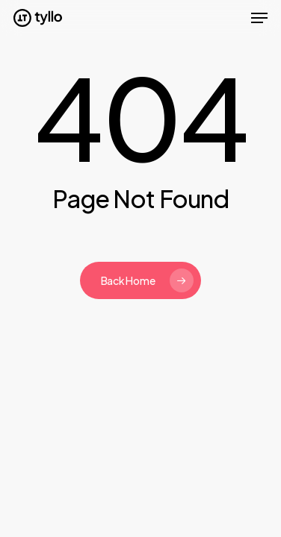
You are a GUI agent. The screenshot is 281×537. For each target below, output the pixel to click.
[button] (259, 17)
